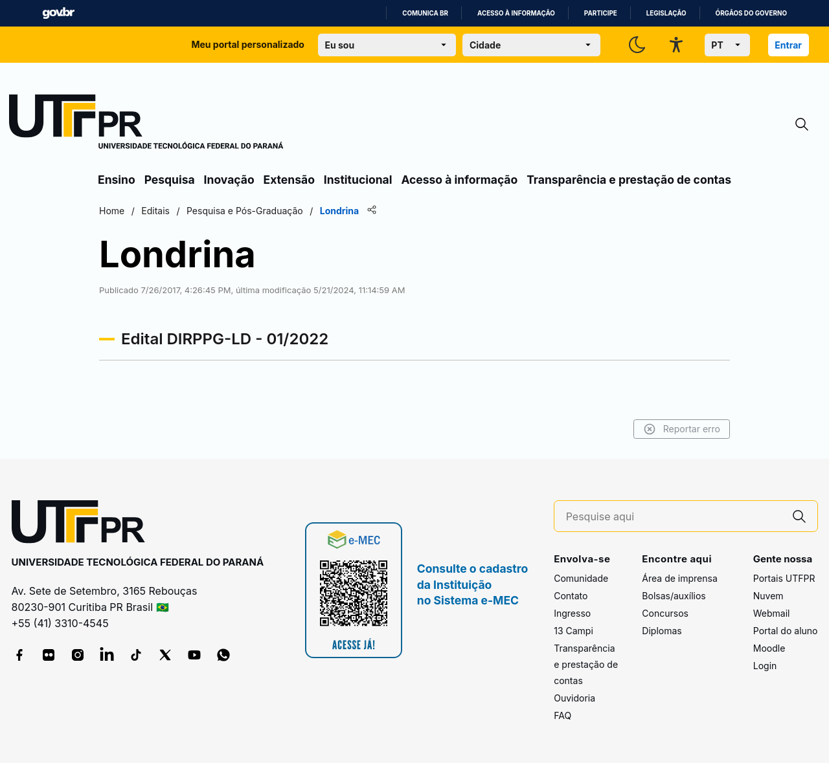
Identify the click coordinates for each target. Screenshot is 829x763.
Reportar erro (681, 429)
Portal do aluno (785, 630)
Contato (570, 595)
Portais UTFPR (784, 578)
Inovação (229, 179)
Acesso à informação (516, 13)
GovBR (58, 13)
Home (111, 210)
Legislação (666, 13)
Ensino (116, 179)
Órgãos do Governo (751, 13)
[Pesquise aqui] (673, 517)
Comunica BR (425, 13)
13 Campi (573, 630)
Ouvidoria (574, 697)
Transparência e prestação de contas (629, 179)
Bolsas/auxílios (673, 595)
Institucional (358, 179)
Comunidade (581, 578)
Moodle (769, 648)
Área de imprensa (679, 578)
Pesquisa (169, 179)
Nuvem (768, 595)
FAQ (562, 715)
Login (765, 665)
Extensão (289, 179)
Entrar (788, 44)
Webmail (771, 613)
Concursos (665, 613)
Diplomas (661, 630)
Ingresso (572, 613)
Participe (600, 13)
